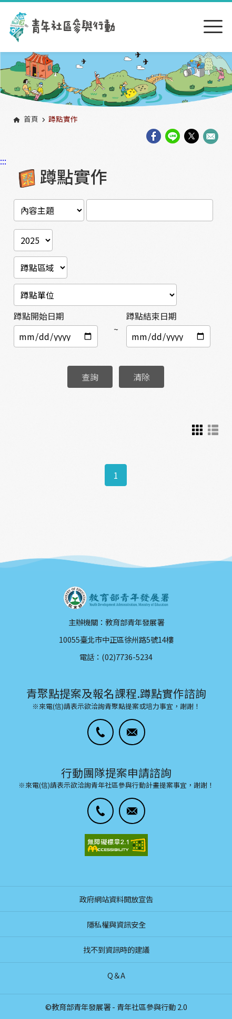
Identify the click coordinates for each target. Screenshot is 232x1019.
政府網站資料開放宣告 (116, 898)
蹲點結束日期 (151, 316)
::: (3, 7)
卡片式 (197, 430)
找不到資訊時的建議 (116, 949)
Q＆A (116, 975)
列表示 (213, 430)
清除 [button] (141, 376)
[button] (100, 732)
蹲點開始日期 (39, 316)
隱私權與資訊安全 (116, 924)
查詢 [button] (90, 376)
